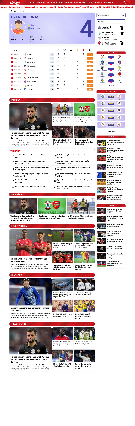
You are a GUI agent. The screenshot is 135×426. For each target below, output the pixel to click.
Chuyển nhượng (75, 2)
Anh (84, 2)
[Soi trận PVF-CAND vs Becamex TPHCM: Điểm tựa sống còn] (111, 182)
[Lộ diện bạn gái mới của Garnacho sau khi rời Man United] (30, 299)
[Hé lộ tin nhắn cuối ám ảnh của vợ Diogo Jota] (33, 186)
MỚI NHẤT (33, 2)
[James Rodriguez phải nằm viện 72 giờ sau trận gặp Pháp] (84, 310)
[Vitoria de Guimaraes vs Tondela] (111, 69)
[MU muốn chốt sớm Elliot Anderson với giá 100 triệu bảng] (84, 338)
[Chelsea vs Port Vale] (111, 104)
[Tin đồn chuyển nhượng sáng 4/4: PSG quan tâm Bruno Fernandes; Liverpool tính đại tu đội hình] (30, 125)
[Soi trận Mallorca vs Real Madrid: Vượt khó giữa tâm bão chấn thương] (111, 198)
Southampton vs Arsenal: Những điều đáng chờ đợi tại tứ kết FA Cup (101, 7)
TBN (90, 2)
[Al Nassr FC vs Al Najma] (111, 81)
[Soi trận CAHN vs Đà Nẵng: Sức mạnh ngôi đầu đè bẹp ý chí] (30, 250)
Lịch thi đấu (41, 2)
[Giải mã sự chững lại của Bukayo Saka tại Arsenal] (111, 241)
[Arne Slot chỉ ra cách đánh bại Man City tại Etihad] (33, 156)
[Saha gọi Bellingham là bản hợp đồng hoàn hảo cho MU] (84, 360)
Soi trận (104, 2)
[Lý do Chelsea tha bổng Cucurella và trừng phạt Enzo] (75, 181)
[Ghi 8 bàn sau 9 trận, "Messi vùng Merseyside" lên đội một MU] (33, 168)
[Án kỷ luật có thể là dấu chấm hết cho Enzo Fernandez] (111, 234)
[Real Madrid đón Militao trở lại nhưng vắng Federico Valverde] (62, 114)
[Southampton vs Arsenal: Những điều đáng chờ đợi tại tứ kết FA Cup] (84, 114)
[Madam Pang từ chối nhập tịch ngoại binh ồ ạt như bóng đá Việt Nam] (84, 239)
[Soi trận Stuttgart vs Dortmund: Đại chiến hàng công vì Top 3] (111, 143)
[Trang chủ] (13, 11)
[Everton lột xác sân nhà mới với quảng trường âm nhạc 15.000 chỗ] (62, 288)
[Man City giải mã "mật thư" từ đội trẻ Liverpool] (111, 226)
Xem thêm (110, 86)
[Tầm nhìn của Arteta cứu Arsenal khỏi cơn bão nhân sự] (111, 256)
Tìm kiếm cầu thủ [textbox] (103, 15)
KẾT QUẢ (49, 2)
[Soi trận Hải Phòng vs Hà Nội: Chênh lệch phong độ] (111, 167)
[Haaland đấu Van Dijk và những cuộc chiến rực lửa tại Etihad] (111, 211)
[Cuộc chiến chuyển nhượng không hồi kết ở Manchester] (111, 264)
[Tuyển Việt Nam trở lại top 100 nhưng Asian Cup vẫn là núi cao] (62, 261)
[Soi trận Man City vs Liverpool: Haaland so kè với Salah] (111, 190)
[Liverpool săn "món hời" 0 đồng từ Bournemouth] (62, 360)
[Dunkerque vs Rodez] (111, 75)
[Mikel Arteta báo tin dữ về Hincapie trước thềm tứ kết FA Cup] (62, 136)
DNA (98, 2)
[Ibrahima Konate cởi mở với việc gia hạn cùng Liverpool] (62, 338)
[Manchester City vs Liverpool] (111, 97)
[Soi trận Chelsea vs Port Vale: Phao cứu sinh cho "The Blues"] (111, 175)
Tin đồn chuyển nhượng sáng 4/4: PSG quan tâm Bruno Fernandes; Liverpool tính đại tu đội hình (42, 7)
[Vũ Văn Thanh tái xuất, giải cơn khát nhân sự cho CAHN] (62, 239)
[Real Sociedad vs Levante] (111, 111)
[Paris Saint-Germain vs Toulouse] (111, 63)
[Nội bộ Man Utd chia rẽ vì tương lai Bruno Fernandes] (33, 181)
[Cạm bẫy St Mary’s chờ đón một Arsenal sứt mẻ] (111, 249)
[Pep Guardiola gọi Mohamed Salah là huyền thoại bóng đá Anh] (75, 162)
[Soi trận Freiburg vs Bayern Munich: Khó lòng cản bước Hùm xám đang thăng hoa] (111, 159)
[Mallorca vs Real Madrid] (111, 118)
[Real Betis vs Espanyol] (111, 125)
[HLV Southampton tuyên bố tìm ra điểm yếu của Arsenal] (75, 156)
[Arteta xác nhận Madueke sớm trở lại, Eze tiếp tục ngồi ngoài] (75, 187)
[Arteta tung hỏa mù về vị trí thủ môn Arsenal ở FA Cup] (75, 168)
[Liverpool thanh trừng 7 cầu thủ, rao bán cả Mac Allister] (75, 175)
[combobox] (111, 15)
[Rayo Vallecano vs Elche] (111, 57)
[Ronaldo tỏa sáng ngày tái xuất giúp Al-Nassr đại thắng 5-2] (33, 175)
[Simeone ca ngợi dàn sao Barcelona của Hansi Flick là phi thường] (84, 136)
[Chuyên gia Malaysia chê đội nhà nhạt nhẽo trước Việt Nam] (84, 261)
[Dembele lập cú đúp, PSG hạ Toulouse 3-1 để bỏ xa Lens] (111, 219)
